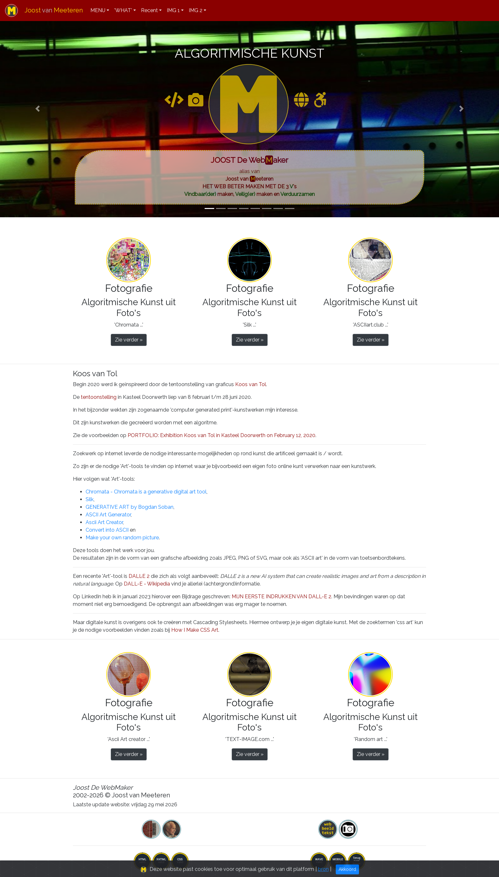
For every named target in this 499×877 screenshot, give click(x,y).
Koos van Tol (250, 384)
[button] (37, 108)
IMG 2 (195, 10)
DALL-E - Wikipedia (147, 584)
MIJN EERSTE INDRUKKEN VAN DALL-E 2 (281, 596)
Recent (149, 10)
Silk (90, 499)
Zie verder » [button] (129, 340)
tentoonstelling (98, 397)
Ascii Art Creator (104, 522)
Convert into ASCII (107, 530)
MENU (97, 10)
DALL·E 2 (139, 576)
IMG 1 (173, 10)
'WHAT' (123, 10)
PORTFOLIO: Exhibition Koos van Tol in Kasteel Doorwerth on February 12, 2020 (221, 435)
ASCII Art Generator (108, 515)
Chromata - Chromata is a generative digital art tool (146, 492)
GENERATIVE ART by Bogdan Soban (129, 507)
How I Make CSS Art (194, 630)
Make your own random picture (122, 538)
